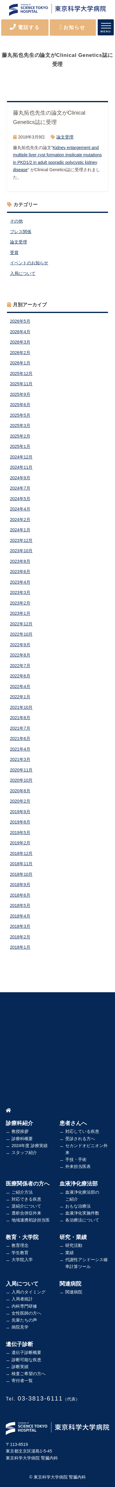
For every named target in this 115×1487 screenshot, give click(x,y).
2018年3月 (20, 926)
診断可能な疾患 (26, 1359)
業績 (69, 1252)
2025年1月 (20, 446)
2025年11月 (21, 383)
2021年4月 (20, 749)
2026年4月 (20, 331)
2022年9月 (20, 644)
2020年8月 (20, 790)
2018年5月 (20, 905)
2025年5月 (20, 415)
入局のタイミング (29, 1292)
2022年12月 (21, 623)
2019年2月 (20, 842)
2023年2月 (20, 603)
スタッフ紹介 (24, 1152)
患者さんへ (73, 1123)
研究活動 (73, 1245)
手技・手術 (75, 1159)
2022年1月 (20, 696)
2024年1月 (20, 529)
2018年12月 (21, 853)
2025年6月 (20, 404)
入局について (23, 273)
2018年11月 (21, 863)
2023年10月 (21, 550)
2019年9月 (20, 811)
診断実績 (20, 1366)
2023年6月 (20, 571)
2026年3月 (20, 342)
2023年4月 (20, 582)
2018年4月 (20, 916)
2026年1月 (20, 362)
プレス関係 (20, 231)
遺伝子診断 (19, 1344)
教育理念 (20, 1245)
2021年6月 (20, 738)
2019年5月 (20, 832)
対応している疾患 (82, 1131)
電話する (25, 27)
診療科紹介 (19, 1123)
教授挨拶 (20, 1131)
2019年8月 (20, 822)
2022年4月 (20, 686)
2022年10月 (21, 634)
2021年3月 (20, 759)
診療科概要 (22, 1138)
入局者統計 (22, 1298)
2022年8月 (20, 655)
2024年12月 (21, 457)
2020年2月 (20, 801)
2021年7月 (20, 728)
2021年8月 (20, 717)
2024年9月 (20, 477)
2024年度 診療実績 (30, 1145)
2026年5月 (20, 321)
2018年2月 (20, 936)
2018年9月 (20, 884)
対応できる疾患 (26, 1199)
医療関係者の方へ (27, 1184)
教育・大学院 (22, 1237)
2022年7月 (20, 665)
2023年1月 (20, 613)
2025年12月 (21, 373)
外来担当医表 (78, 1166)
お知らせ (72, 27)
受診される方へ (80, 1138)
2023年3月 (20, 592)
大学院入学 (22, 1259)
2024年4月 (20, 509)
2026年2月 (20, 352)
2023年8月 (20, 561)
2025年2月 (20, 436)
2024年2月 (20, 519)
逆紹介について (26, 1206)
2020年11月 (21, 770)
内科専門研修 (24, 1306)
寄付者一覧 (22, 1380)
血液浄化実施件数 (82, 1213)
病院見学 (20, 1327)
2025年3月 (20, 425)
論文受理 (64, 137)
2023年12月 (21, 540)
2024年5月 (20, 498)
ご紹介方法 (22, 1192)
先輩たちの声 (24, 1320)
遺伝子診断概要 (26, 1352)
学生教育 (20, 1252)
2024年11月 (21, 467)
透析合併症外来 (26, 1213)
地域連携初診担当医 (31, 1220)
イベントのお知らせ (29, 262)
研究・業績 (73, 1237)
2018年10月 (21, 874)
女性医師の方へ (26, 1313)
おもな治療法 (78, 1206)
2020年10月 (21, 780)
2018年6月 (20, 895)
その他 (16, 221)
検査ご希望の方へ (29, 1373)
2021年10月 (21, 707)
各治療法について (82, 1220)
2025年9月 (20, 394)
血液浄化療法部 (78, 1184)
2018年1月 (20, 947)
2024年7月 (20, 488)
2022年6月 (20, 675)
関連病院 (70, 1284)
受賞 (14, 252)
